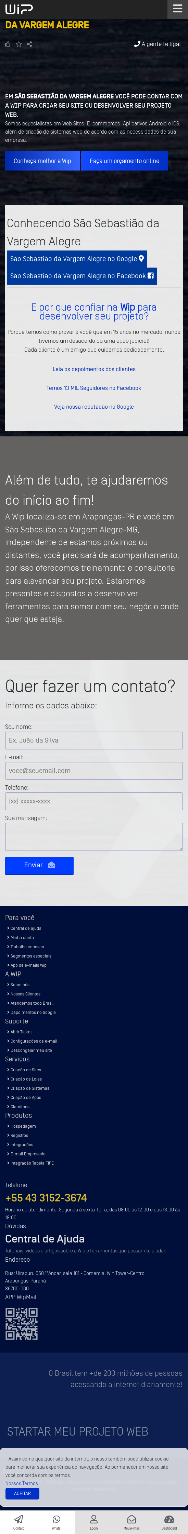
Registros (17, 1135)
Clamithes (18, 1106)
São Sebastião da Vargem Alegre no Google (77, 259)
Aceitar (22, 1493)
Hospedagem (21, 1126)
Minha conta (20, 937)
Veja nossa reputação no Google (94, 406)
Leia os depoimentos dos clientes (94, 369)
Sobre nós (18, 984)
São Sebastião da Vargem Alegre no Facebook (82, 276)
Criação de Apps (24, 1097)
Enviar (39, 865)
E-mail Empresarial (27, 1153)
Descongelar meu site (29, 1050)
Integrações (20, 1144)
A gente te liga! (157, 43)
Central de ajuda (24, 928)
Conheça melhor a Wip (42, 160)
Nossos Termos (21, 1483)
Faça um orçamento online (124, 160)
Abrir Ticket (19, 1031)
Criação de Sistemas (28, 1088)
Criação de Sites (24, 1069)
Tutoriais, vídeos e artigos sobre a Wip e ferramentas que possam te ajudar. (85, 1250)
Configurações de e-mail (32, 1041)
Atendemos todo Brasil (30, 1003)
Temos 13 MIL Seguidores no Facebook (94, 387)
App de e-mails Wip (27, 965)
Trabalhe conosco (25, 946)
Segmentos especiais (29, 956)
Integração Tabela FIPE (30, 1163)
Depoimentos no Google (31, 1012)
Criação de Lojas (24, 1079)
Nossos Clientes (23, 993)
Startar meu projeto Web (77, 1432)
